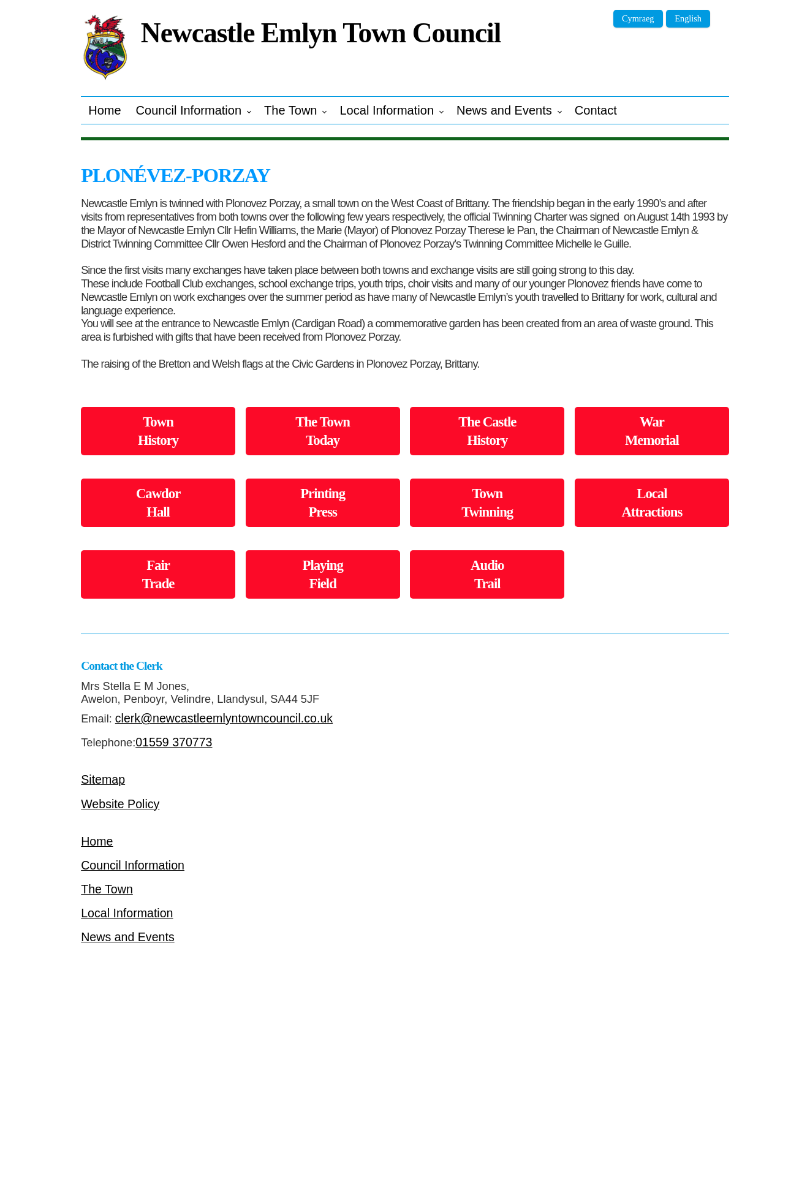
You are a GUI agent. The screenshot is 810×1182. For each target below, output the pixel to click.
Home (104, 110)
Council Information (188, 110)
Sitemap (103, 779)
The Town (290, 110)
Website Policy (120, 804)
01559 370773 (173, 742)
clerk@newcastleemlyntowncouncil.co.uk (224, 718)
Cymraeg (638, 18)
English (688, 18)
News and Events (504, 110)
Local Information (386, 110)
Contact (596, 110)
